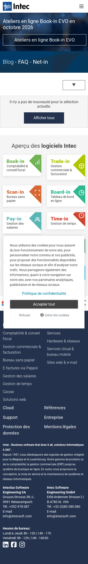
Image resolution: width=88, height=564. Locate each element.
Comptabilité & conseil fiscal (21, 336)
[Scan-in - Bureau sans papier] (22, 196)
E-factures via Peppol (20, 368)
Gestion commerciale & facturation (22, 349)
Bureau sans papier (19, 360)
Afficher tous (44, 118)
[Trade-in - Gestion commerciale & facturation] (66, 167)
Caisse (8, 392)
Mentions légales (60, 426)
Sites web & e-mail (62, 362)
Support (10, 417)
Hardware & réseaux (63, 341)
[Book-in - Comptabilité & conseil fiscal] (22, 165)
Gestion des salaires (19, 376)
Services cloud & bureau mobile (60, 352)
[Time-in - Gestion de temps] (66, 220)
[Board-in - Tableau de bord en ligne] (66, 196)
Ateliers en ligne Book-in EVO (44, 40)
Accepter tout (44, 304)
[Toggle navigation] (81, 6)
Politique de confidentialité (44, 293)
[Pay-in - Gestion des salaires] (22, 222)
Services (54, 333)
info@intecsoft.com (17, 516)
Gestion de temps (17, 384)
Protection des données (16, 429)
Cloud (8, 407)
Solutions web (14, 399)
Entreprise (53, 417)
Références (54, 407)
